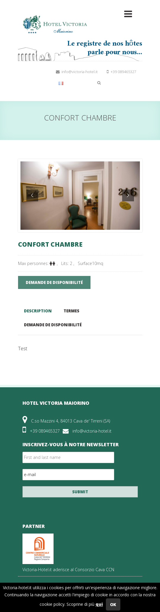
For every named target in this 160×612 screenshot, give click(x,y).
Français (71, 82)
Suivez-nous (31, 71)
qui (99, 604)
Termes (71, 311)
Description (38, 311)
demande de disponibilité (54, 282)
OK (113, 604)
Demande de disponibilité (53, 324)
